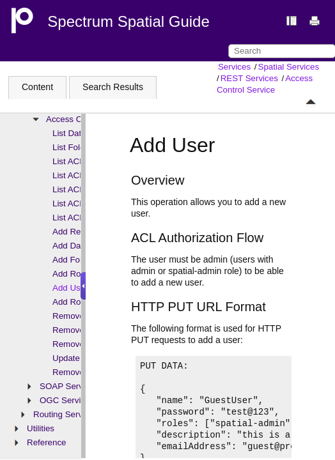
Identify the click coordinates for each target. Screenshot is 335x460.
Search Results (112, 87)
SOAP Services (69, 386)
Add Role (70, 274)
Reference (46, 442)
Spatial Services (289, 67)
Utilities (40, 428)
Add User (70, 288)
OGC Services (67, 400)
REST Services (249, 78)
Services (234, 67)
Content (37, 87)
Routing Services (65, 414)
